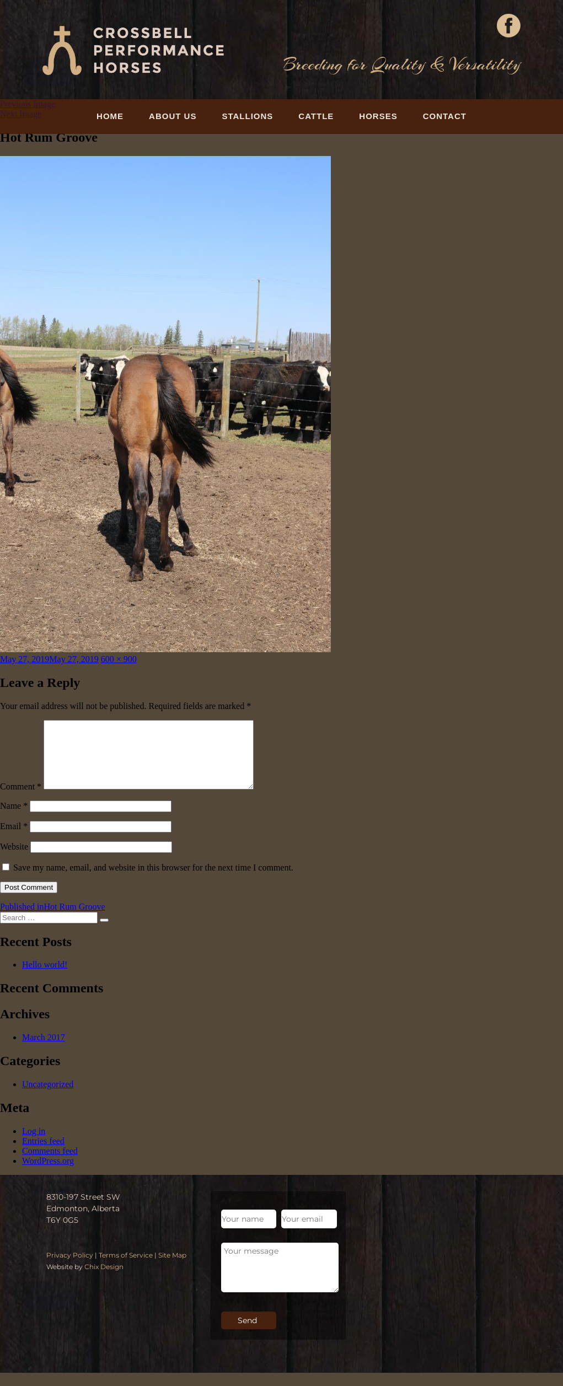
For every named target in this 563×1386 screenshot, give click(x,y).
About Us (172, 116)
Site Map (172, 1268)
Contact (445, 116)
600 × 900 (119, 659)
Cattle (316, 116)
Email (14, 839)
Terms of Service (126, 1268)
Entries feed (43, 1154)
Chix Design (104, 1280)
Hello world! (44, 977)
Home (110, 116)
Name (14, 819)
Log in (33, 1144)
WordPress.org (48, 1174)
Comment (20, 799)
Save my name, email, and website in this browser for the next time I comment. (153, 880)
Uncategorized (47, 1097)
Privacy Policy (69, 1268)
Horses (378, 116)
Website (14, 859)
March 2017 (43, 1050)
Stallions (247, 116)
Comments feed (50, 1164)
